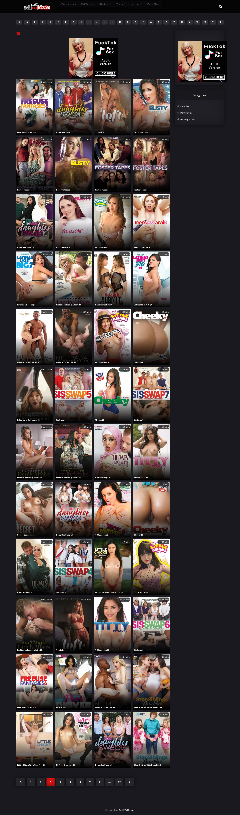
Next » (129, 782)
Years (109, 6)
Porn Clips (144, 6)
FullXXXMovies (127, 810)
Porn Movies (56, 6)
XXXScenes (76, 6)
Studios (93, 6)
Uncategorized (187, 119)
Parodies (184, 106)
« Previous (20, 782)
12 (119, 782)
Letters (125, 6)
